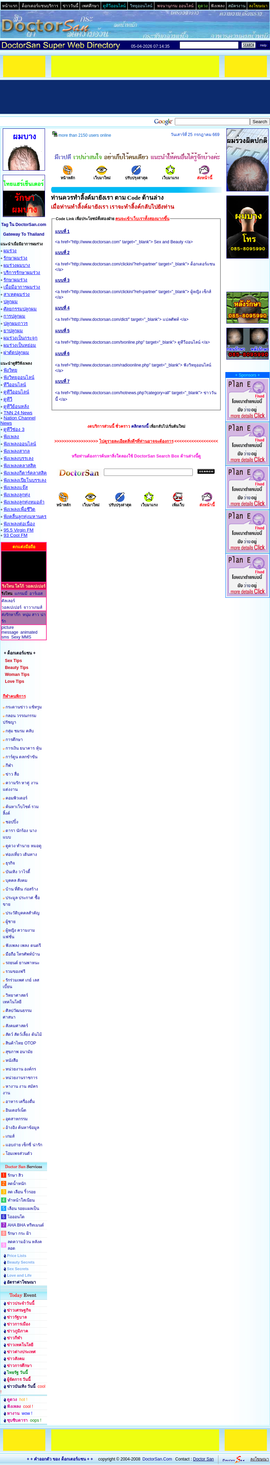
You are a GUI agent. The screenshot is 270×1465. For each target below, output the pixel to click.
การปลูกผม (14, 316)
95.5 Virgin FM (18, 530)
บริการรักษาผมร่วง (21, 272)
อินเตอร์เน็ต (16, 1110)
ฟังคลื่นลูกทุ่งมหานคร (24, 516)
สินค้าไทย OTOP (21, 1043)
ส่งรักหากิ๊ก (10, 614)
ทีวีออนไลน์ (14, 384)
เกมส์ (10, 1136)
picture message (9, 630)
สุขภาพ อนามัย (19, 1051)
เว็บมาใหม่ (101, 175)
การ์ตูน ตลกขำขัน (21, 756)
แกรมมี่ (21, 593)
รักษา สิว (15, 1175)
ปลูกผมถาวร (15, 323)
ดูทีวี (7, 399)
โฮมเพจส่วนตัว (19, 1153)
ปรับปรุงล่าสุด (136, 175)
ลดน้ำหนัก (17, 1183)
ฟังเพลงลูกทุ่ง (16, 494)
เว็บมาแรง (170, 175)
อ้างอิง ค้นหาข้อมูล (22, 1127)
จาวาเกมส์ (33, 607)
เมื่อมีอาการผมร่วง (21, 287)
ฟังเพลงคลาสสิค (19, 465)
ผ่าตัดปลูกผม (16, 352)
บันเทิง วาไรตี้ (18, 871)
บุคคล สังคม (16, 880)
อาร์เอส (36, 593)
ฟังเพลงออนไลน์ (19, 443)
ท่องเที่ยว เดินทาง (21, 854)
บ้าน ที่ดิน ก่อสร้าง (22, 889)
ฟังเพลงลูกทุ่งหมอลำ (23, 502)
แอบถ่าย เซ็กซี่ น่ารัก (24, 1144)
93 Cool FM (15, 535)
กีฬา (9, 765)
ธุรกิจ (10, 863)
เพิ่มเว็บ (178, 502)
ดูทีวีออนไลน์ (16, 392)
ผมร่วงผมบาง (16, 265)
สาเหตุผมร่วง (16, 294)
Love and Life (19, 1275)
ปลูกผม (10, 301)
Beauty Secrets (21, 1262)
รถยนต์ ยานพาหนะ (22, 962)
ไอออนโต (16, 1216)
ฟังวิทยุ (10, 370)
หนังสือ (12, 1060)
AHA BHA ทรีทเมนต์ (26, 1225)
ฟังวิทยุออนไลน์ (18, 377)
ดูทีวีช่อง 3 (13, 429)
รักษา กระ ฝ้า (19, 1233)
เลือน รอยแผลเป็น (23, 1208)
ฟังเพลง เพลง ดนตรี (23, 945)
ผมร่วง (10, 250)
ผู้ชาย (11, 921)
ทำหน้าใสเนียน (21, 1200)
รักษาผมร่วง (15, 258)
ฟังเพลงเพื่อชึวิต (19, 509)
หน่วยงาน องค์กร (21, 1069)
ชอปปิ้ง (12, 822)
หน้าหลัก (68, 175)
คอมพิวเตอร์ (16, 798)
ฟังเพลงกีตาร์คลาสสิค (25, 473)
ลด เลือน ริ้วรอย (22, 1192)
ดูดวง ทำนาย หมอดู (24, 845)
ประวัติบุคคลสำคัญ (22, 913)
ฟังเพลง (11, 436)
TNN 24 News (17, 412)
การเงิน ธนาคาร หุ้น (24, 748)
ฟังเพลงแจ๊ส (15, 487)
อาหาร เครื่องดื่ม (20, 1101)
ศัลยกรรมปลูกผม (20, 308)
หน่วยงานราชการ (21, 1077)
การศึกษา (14, 739)
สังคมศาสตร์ (17, 1025)
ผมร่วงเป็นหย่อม (19, 345)
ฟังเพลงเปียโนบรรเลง (24, 480)
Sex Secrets (17, 1269)
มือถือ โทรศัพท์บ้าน (23, 954)
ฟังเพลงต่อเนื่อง (19, 523)
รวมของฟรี (15, 971)
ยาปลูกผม (13, 330)
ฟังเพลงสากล (16, 451)
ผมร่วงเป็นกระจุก (20, 338)
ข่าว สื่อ (12, 774)
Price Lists (16, 1256)
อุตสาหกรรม (17, 1118)
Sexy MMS (21, 637)
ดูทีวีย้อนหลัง (16, 406)
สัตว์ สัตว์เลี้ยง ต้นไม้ (24, 1034)
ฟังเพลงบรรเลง (18, 458)
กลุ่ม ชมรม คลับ (20, 731)
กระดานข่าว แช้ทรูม (24, 707)
